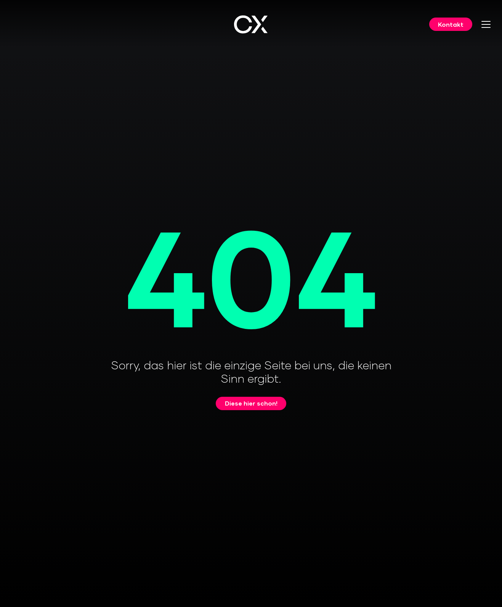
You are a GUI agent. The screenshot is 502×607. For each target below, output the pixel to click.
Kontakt (451, 24)
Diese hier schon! (251, 403)
